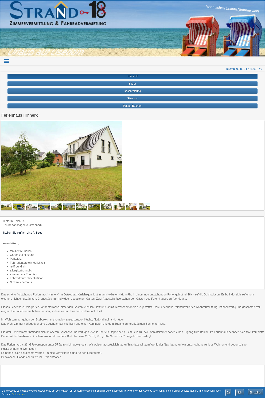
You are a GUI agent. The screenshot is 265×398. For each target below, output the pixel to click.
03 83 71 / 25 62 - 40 (249, 68)
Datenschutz (18, 394)
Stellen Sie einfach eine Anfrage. (23, 232)
